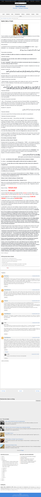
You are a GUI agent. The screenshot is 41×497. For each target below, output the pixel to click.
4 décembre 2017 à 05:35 (36, 322)
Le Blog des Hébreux (21, 1)
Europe (5, 488)
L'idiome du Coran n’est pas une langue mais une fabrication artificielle (12, 259)
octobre (3, 469)
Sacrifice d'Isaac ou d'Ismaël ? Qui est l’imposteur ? (14, 439)
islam (7, 18)
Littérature (28, 14)
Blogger (22, 450)
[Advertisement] (20, 11)
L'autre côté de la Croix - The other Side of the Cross (9, 258)
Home (1, 18)
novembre (4, 468)
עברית (20, 16)
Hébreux (22, 14)
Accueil (2, 1)
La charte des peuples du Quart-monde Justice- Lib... (10, 464)
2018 (2, 456)
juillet (3, 472)
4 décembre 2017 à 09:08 (35, 354)
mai (3, 474)
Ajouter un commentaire (5, 360)
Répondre (5, 286)
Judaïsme (8, 14)
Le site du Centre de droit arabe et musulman (27, 462)
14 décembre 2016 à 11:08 (36, 300)
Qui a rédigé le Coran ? (9, 433)
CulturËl (27, 1)
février (3, 477)
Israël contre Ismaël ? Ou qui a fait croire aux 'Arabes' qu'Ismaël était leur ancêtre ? (13, 265)
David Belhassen (20, 6)
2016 (2, 459)
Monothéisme (33, 487)
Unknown (6, 300)
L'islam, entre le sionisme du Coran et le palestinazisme (9, 261)
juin (3, 473)
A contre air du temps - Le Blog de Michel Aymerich (28, 461)
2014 (2, 480)
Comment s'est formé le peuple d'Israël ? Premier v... (10, 462)
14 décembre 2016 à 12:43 (36, 313)
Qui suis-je (37, 1)
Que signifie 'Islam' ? (5, 262)
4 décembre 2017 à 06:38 (36, 337)
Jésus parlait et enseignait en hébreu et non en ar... (10, 465)
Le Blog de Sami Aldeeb (24, 463)
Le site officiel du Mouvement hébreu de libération (28, 456)
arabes (38, 487)
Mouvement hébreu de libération (10, 1)
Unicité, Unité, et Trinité (7, 21)
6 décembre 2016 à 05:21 (36, 289)
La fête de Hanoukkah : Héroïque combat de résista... (10, 461)
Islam (12, 14)
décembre (4, 460)
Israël (3, 14)
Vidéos (37, 14)
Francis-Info (32, 1)
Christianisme (17, 14)
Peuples (33, 14)
